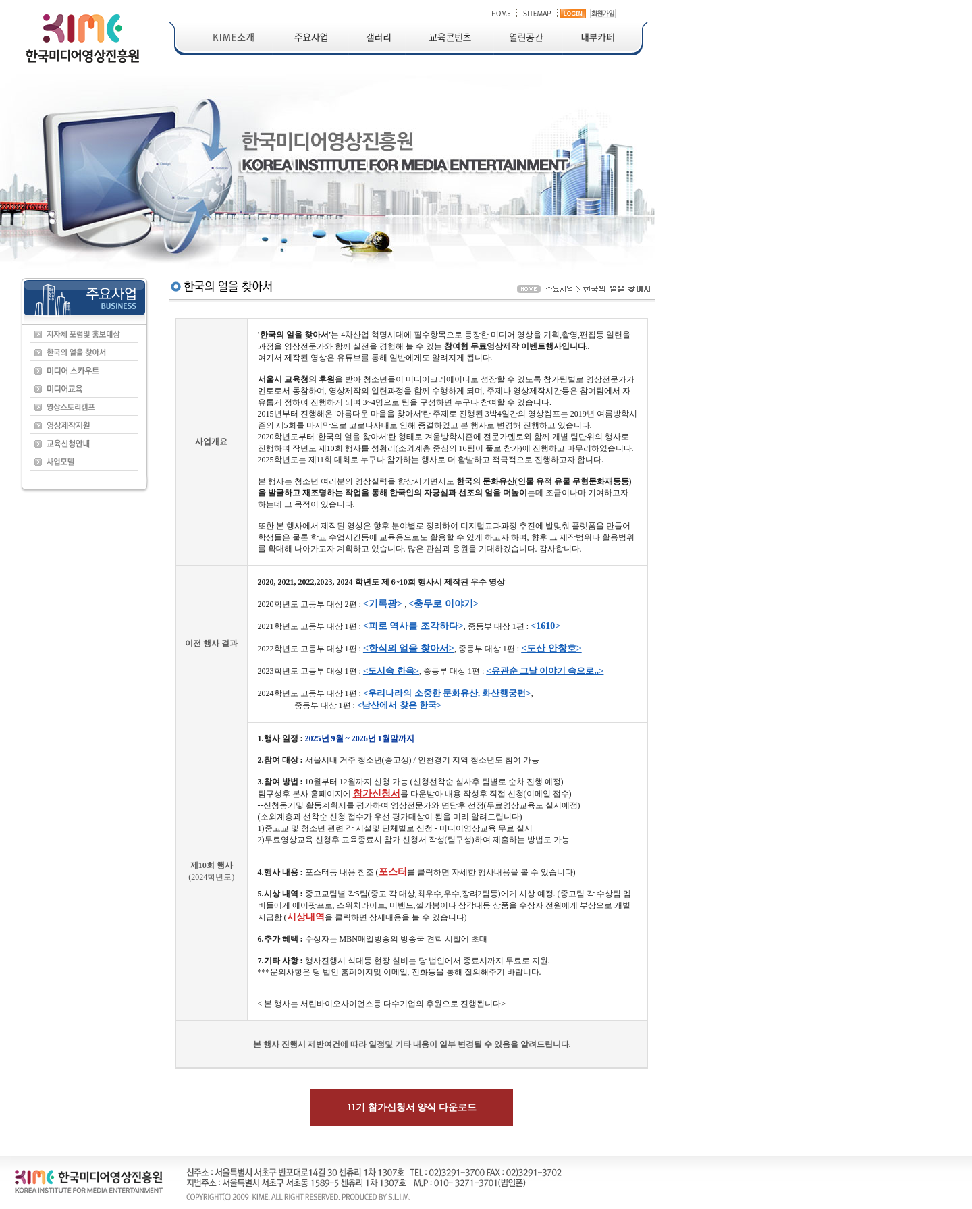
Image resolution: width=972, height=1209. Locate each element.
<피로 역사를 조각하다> (413, 626)
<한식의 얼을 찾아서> (408, 648)
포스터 (393, 872)
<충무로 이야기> (443, 604)
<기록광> (383, 604)
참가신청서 (376, 793)
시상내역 (306, 917)
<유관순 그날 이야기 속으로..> (544, 671)
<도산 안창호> (551, 648)
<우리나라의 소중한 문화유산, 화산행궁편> (447, 693)
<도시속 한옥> (391, 671)
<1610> (545, 626)
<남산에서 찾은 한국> (399, 705)
